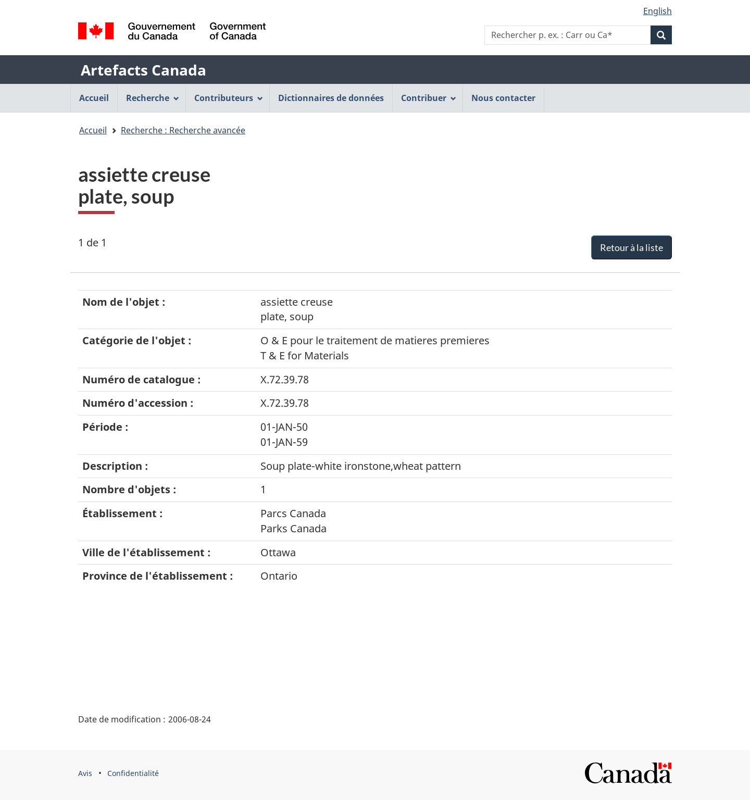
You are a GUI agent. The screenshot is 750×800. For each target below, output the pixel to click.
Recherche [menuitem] (152, 98)
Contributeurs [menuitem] (228, 98)
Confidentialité (133, 773)
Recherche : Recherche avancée (183, 130)
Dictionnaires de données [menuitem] (331, 98)
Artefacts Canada (143, 70)
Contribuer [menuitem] (428, 98)
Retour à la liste (631, 247)
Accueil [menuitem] (94, 98)
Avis (85, 773)
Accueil (93, 130)
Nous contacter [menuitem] (503, 98)
